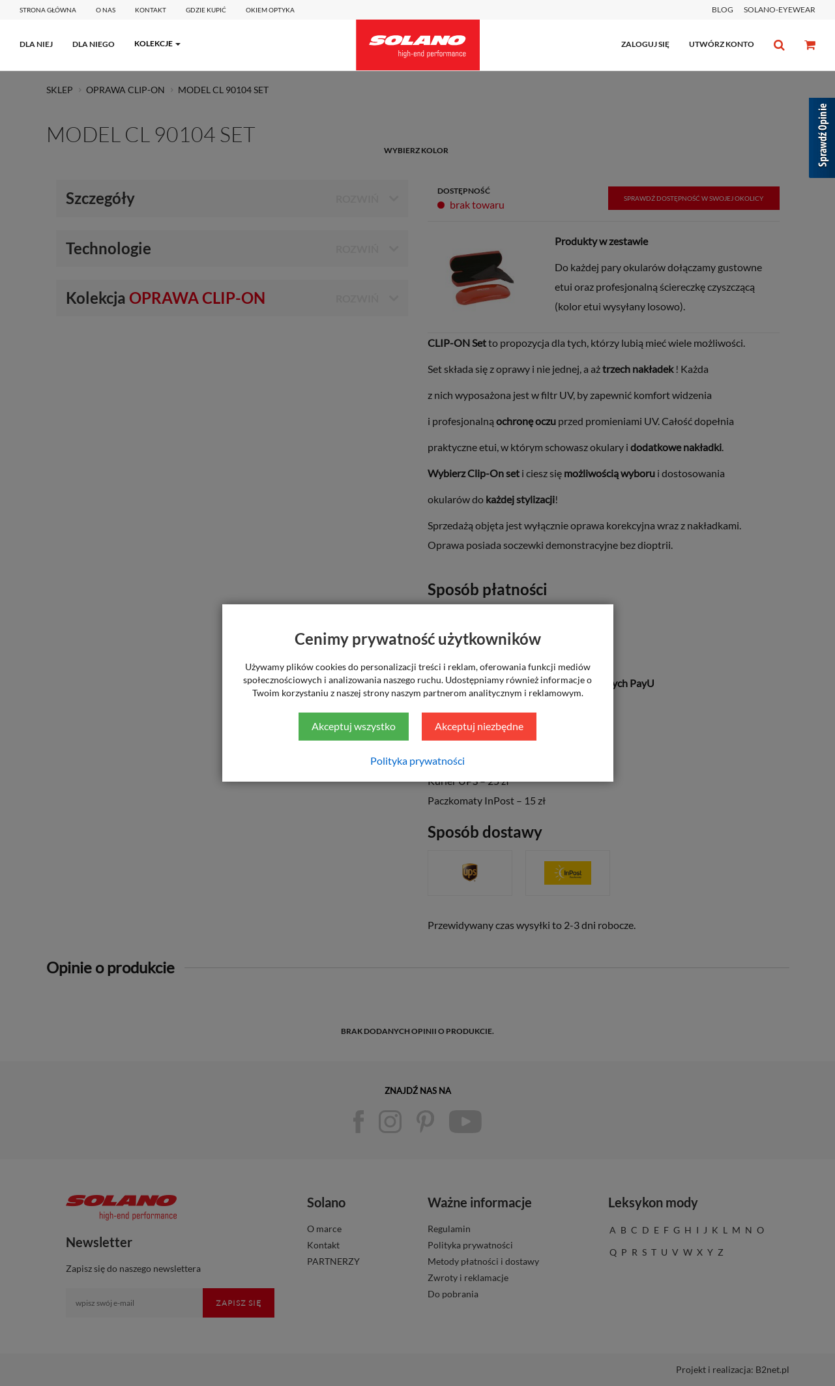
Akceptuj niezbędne (479, 726)
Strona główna (48, 10)
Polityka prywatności (417, 760)
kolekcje (153, 43)
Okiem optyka (270, 10)
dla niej (36, 44)
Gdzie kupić (206, 10)
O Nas (105, 10)
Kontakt (150, 10)
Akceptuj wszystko (354, 726)
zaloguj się (645, 44)
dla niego (93, 44)
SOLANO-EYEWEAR (779, 9)
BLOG (722, 9)
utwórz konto (721, 44)
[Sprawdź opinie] (822, 140)
